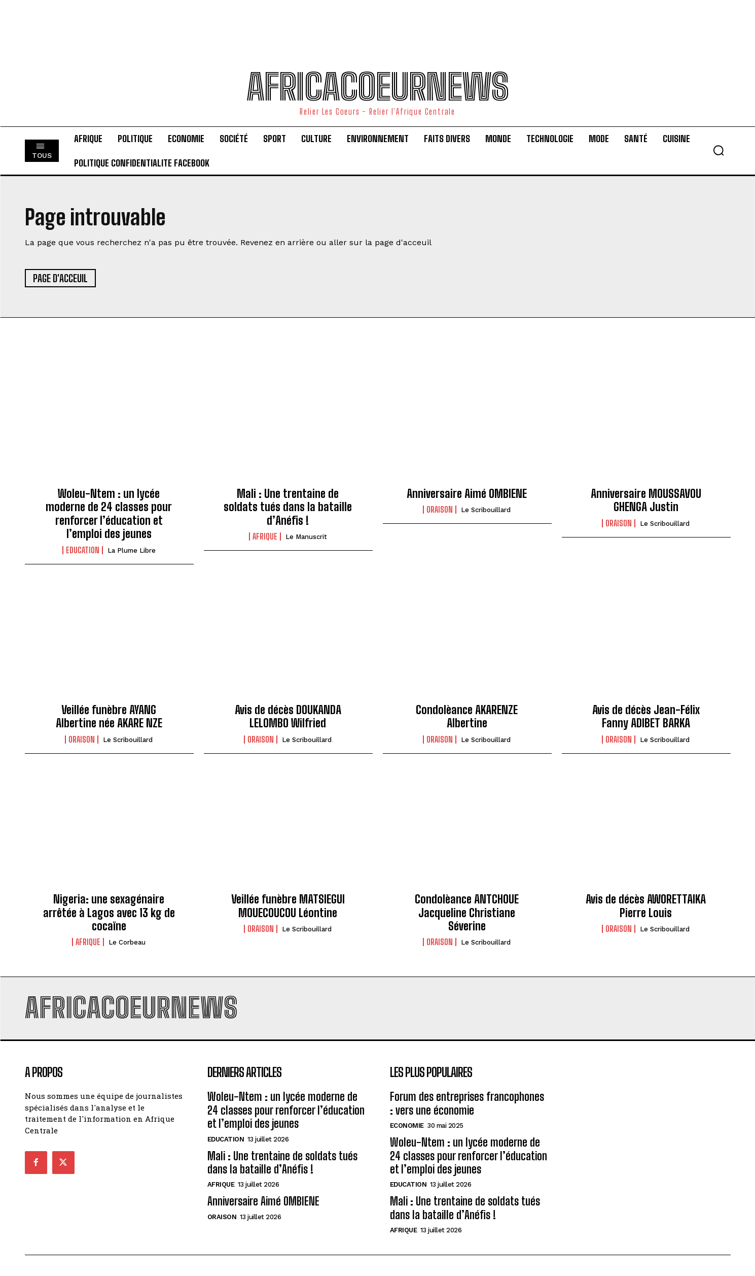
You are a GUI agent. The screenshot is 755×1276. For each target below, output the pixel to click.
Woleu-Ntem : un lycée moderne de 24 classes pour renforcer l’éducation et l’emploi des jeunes (109, 514)
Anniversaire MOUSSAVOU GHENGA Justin (646, 500)
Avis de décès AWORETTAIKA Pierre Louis (646, 905)
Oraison (439, 510)
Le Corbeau (127, 942)
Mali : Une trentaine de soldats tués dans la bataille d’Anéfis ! (288, 507)
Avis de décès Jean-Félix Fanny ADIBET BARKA (646, 716)
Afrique (265, 536)
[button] (718, 150)
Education (82, 550)
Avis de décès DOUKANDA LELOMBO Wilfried (288, 716)
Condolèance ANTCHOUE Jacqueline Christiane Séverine (467, 912)
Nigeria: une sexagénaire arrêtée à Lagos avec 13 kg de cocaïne (109, 912)
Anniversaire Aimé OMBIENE (467, 493)
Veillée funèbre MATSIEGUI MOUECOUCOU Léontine (288, 905)
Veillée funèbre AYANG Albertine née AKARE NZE (109, 716)
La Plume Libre (131, 550)
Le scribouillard (486, 510)
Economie (407, 1125)
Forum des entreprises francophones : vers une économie (467, 1103)
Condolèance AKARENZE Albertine (467, 716)
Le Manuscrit (306, 537)
